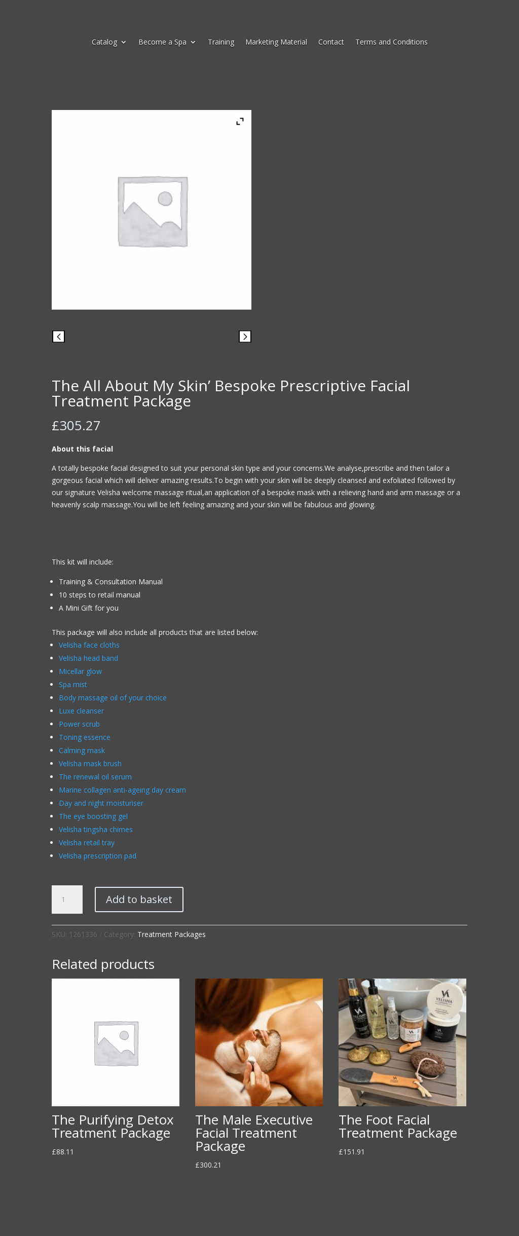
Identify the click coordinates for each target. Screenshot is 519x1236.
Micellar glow (80, 671)
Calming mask (82, 750)
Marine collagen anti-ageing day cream (122, 790)
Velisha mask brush (90, 763)
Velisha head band (88, 658)
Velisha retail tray (87, 842)
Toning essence (84, 737)
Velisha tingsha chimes (96, 829)
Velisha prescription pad (97, 855)
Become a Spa (162, 43)
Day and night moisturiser (101, 803)
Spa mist (73, 684)
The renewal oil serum (95, 776)
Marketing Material (276, 43)
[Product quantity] (67, 899)
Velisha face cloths (89, 645)
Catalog (104, 43)
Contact (331, 43)
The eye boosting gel (93, 816)
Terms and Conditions (391, 43)
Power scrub (79, 724)
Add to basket (139, 899)
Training (221, 43)
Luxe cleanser (81, 711)
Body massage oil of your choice (113, 697)
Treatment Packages (171, 934)
